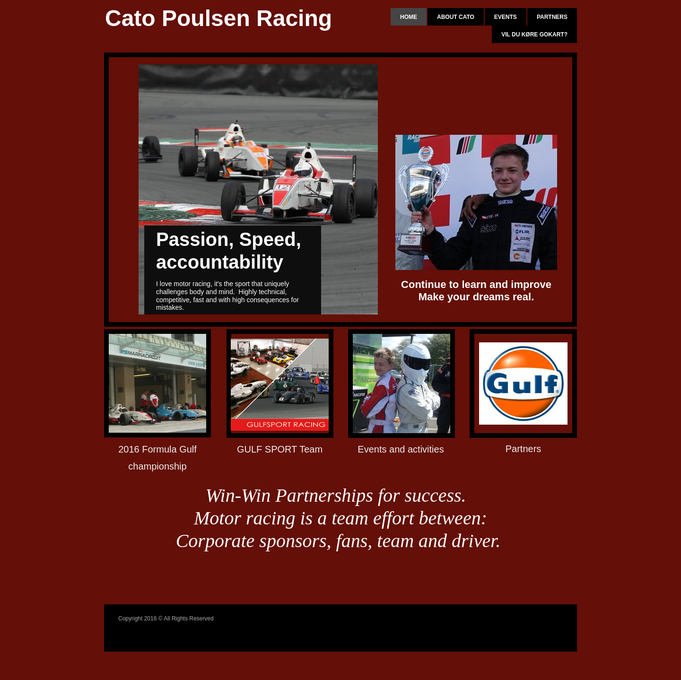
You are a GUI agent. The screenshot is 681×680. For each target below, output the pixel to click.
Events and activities (401, 449)
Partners (552, 17)
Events (505, 17)
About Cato (455, 17)
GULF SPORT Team (280, 449)
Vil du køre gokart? (534, 34)
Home (408, 17)
